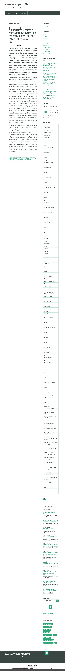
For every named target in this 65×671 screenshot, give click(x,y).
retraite (31, 158)
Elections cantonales (48, 205)
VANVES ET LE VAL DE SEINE (50, 448)
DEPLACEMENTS (47, 182)
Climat (45, 157)
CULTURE (46, 175)
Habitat (45, 241)
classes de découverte (49, 155)
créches (45, 172)
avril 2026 (45, 38)
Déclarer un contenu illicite (16, 668)
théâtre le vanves (16, 157)
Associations (46, 137)
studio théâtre (21, 158)
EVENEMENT (47, 222)
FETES (45, 230)
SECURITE (46, 337)
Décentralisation (47, 177)
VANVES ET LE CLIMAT (49, 426)
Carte (44, 498)
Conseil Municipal (48, 170)
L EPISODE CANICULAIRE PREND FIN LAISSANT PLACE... (49, 573)
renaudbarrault (17, 161)
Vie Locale (46, 464)
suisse (45, 367)
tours (45, 377)
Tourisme (46, 375)
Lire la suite (45, 26)
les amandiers (24, 161)
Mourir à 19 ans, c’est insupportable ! (47, 72)
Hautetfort (35, 665)
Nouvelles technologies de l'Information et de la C (50, 289)
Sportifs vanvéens (48, 357)
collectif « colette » (19, 159)
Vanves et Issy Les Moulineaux (48, 405)
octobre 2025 (45, 49)
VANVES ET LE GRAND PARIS (50, 436)
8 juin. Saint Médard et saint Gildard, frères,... (49, 68)
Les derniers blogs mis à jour (24, 666)
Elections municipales (49, 207)
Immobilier (46, 251)
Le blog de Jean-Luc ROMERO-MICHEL (49, 74)
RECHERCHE (46, 320)
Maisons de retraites (48, 278)
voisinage (46, 487)
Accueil (8, 13)
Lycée (45, 273)
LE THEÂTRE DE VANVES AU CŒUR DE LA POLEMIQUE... (50, 521)
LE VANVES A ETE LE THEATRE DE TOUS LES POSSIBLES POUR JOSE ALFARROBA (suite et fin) (22, 36)
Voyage (45, 489)
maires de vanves (48, 276)
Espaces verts (47, 215)
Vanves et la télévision (49, 423)
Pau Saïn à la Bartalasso (48, 82)
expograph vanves (47, 635)
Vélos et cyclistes (47, 459)
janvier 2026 (45, 43)
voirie (45, 484)
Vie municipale (47, 469)
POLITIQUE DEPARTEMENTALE (48, 314)
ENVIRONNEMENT (48, 212)
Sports (45, 360)
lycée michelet (46, 632)
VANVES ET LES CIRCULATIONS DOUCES (49, 451)
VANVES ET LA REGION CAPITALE (49, 413)
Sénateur (46, 342)
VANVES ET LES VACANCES (50, 457)
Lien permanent (13, 155)
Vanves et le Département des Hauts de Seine (50, 433)
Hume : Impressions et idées (49, 76)
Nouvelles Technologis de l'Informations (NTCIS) (49, 293)
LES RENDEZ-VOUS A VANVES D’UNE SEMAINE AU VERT (50, 563)
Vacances (46, 400)
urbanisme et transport (49, 395)
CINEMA (46, 150)
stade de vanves (46, 629)
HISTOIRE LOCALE (48, 248)
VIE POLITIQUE (47, 472)
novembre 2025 (46, 47)
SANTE (45, 332)
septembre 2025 (46, 51)
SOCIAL (45, 350)
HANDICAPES (47, 243)
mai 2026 (45, 36)
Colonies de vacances (48, 162)
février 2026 (45, 42)
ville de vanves (46, 637)
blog (51, 668)
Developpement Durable (49, 187)
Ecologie (46, 192)
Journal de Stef (52, 95)
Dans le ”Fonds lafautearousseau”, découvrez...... (50, 64)
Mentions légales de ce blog (25, 668)
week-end (46, 492)
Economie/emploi (48, 195)
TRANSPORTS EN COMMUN (50, 382)
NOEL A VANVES (47, 286)
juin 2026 (45, 34)
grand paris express (47, 643)
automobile (46, 140)
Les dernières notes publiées (33, 666)
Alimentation (47, 127)
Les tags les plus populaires (41, 666)
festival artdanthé (31, 157)
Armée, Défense (47, 135)
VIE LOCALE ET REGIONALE (50, 467)
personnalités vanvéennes (50, 303)
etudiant (46, 217)
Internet (46, 256)
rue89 (10, 158)
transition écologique (48, 380)
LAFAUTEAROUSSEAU (48, 65)
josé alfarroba (23, 157)
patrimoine (46, 298)
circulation (46, 152)
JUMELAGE (46, 263)
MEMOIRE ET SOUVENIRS (50, 281)
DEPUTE (46, 185)
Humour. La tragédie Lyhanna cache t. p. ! (49, 98)
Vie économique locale (49, 462)
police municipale (48, 308)
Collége (45, 160)
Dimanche (45, 95)
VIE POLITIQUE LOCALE (49, 474)
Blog (45, 145)
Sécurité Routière (48, 340)
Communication (47, 167)
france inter (14, 158)
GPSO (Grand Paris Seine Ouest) (49, 235)
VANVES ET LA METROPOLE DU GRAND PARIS (50, 409)
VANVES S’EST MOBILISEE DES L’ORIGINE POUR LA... (50, 590)
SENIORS (46, 345)
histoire (45, 246)
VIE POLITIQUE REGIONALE (50, 477)
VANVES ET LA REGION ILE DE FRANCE (50, 416)
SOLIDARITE (46, 352)
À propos (23, 13)
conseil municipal (47, 627)
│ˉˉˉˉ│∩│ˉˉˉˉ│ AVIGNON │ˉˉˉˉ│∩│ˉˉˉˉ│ (48, 84)
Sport (45, 355)
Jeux (45, 261)
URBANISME (47, 392)
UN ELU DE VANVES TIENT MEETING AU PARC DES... (50, 582)
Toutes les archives (47, 53)
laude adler (26, 158)
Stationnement (47, 365)
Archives (15, 13)
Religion (46, 322)
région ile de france (47, 624)
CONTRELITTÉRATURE (48, 93)
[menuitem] (8, 13)
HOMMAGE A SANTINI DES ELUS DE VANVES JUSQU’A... (50, 545)
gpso (55, 643)
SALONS (46, 330)
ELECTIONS (46, 202)
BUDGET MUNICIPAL (48, 147)
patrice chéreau (30, 161)
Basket (45, 142)
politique (46, 311)
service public (47, 347)
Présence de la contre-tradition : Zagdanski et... (50, 91)
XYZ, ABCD (52, 98)
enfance (45, 210)
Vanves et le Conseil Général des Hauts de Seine (50, 429)
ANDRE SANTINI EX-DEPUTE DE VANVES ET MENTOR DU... (50, 554)
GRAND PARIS (47, 238)
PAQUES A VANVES (48, 296)
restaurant (46, 325)
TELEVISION (47, 370)
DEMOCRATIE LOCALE (49, 180)
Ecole (45, 190)
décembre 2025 (46, 45)
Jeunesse (46, 258)
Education (46, 197)
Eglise (45, 200)
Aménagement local (48, 130)
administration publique (49, 125)
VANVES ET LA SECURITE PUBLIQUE (49, 420)
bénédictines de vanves (48, 640)
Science (45, 335)
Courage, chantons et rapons (49, 79)
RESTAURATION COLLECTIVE (50, 327)
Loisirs (45, 271)
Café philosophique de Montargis (50, 77)
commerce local (47, 165)
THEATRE (25, 155)
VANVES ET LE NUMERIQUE (50, 442)
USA (45, 397)
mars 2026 (45, 40)
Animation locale (47, 132)
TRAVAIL (46, 385)
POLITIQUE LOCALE (48, 317)
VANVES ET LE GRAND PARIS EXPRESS (50, 439)
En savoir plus (56, 670)
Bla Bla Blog (45, 80)
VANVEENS (46, 402)
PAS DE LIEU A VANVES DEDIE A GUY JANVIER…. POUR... (49, 512)
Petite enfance (47, 306)
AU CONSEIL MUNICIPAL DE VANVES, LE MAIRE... (50, 537)
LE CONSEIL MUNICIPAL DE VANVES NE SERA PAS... (50, 529)
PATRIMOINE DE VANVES (49, 301)
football (55, 635)
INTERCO (46, 253)
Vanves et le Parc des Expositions (48, 445)
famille (45, 227)
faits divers (46, 225)
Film (45, 232)
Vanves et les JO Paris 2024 (50, 454)
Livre (45, 266)
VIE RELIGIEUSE (47, 482)
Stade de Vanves (47, 362)
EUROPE (46, 220)
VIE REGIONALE (47, 479)
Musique (46, 283)
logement (46, 268)
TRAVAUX (46, 387)
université (46, 390)
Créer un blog (30, 665)
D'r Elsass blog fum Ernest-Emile (49, 88)
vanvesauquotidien (17, 4)
